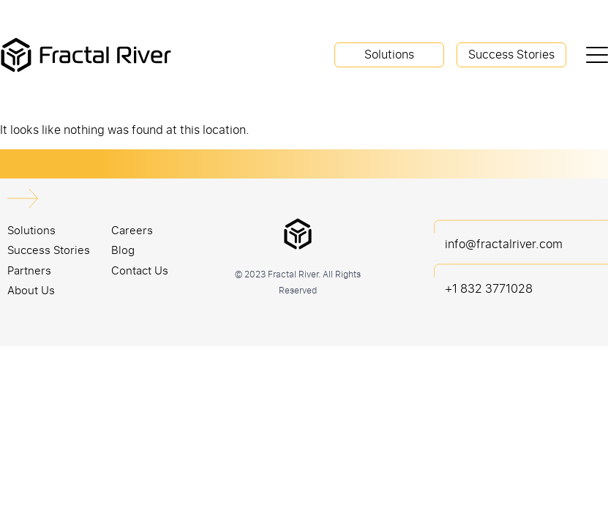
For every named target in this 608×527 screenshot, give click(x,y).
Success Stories (511, 54)
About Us (31, 290)
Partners (29, 270)
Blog (123, 249)
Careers (132, 230)
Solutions (389, 54)
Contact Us (139, 270)
